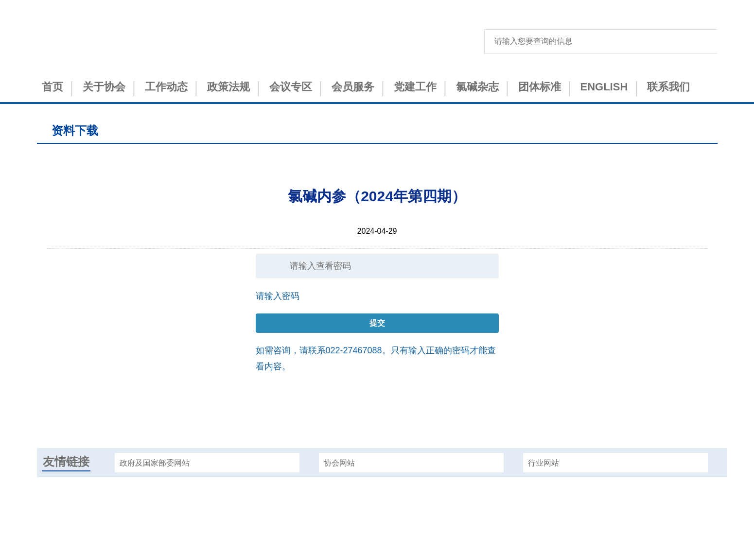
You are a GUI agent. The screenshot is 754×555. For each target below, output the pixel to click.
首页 (52, 87)
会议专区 (290, 87)
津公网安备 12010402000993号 (377, 536)
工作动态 (166, 87)
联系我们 (668, 87)
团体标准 (539, 87)
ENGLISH (604, 87)
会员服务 (353, 87)
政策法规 (228, 87)
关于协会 (104, 87)
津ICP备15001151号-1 (376, 519)
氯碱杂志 (477, 87)
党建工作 (415, 87)
